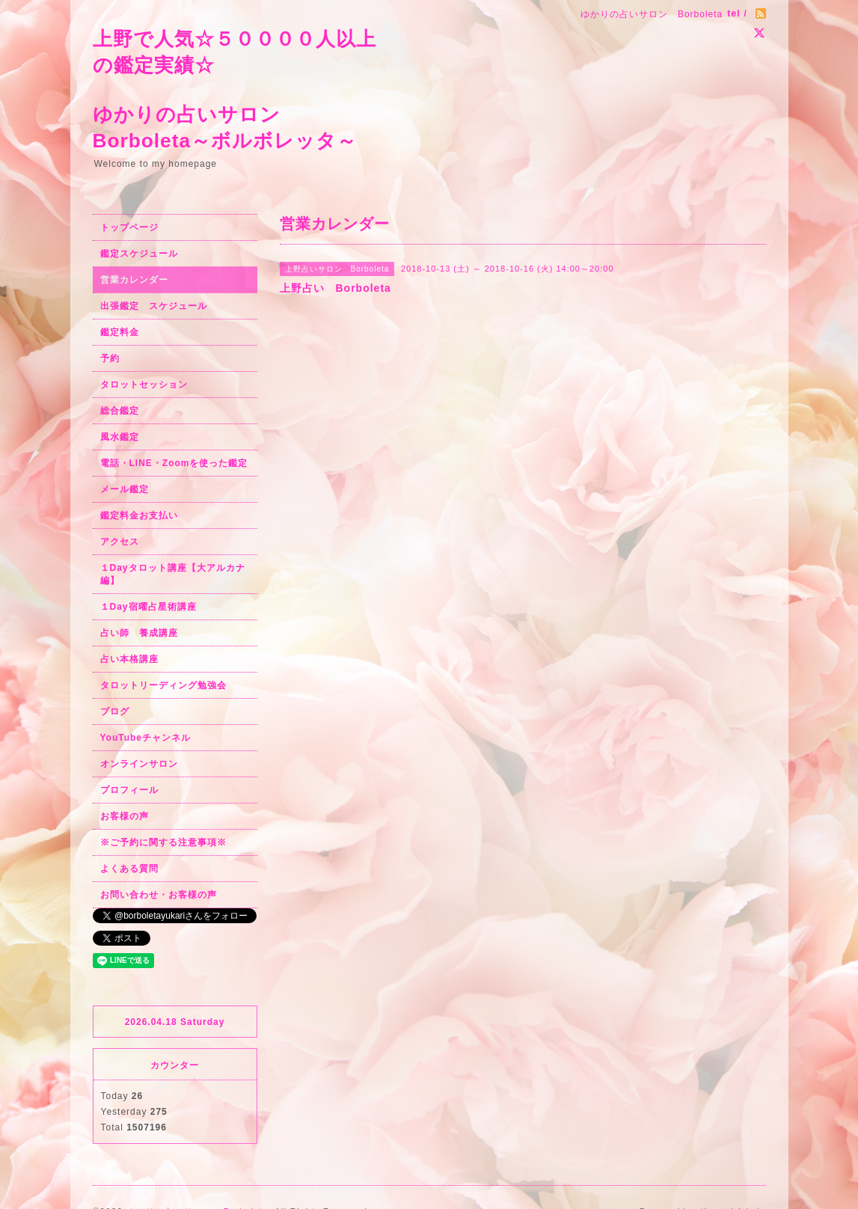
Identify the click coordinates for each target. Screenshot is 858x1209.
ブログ (114, 711)
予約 (110, 358)
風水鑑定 (119, 437)
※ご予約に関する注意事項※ (163, 842)
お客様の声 (124, 816)
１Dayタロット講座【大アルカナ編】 (172, 574)
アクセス (119, 541)
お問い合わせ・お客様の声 (158, 895)
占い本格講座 (129, 659)
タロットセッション (144, 384)
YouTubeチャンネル (145, 737)
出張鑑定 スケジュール (153, 306)
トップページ (129, 227)
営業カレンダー (134, 280)
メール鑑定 (124, 489)
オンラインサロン (139, 764)
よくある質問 (129, 868)
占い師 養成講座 (139, 633)
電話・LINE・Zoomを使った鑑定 (174, 463)
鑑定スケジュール (139, 253)
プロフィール (129, 790)
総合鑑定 (119, 410)
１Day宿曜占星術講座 (148, 607)
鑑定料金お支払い (139, 515)
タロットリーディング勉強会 (163, 685)
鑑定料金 (119, 332)
